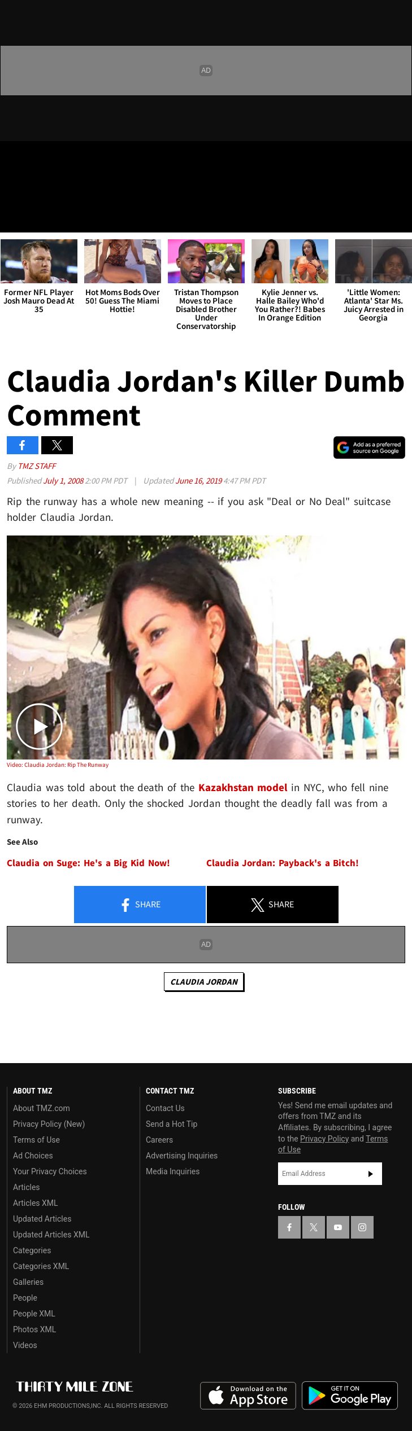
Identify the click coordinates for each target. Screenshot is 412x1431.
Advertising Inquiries (182, 1155)
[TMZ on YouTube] (338, 1227)
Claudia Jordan (203, 981)
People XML (34, 1313)
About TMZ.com (41, 1108)
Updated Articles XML (51, 1234)
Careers (159, 1139)
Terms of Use (36, 1139)
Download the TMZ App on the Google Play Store (350, 1395)
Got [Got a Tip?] (37, 189)
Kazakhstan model (243, 787)
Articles (26, 1187)
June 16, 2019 (199, 480)
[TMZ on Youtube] (59, 159)
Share (140, 905)
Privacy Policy (324, 1138)
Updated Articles (42, 1218)
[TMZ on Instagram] (81, 159)
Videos (25, 1345)
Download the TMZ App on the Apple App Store (248, 1396)
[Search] (396, 216)
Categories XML (41, 1266)
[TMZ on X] (36, 159)
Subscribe (370, 1173)
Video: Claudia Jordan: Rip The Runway (58, 765)
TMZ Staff (36, 465)
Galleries (28, 1282)
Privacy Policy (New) (49, 1124)
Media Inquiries (173, 1171)
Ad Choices (33, 1155)
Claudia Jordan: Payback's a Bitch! (282, 863)
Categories (32, 1250)
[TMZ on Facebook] (14, 159)
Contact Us (165, 1108)
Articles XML (35, 1203)
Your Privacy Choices (50, 1171)
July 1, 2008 (64, 480)
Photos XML (34, 1329)
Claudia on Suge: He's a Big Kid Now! (88, 863)
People (25, 1297)
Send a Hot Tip (171, 1124)
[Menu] (16, 216)
